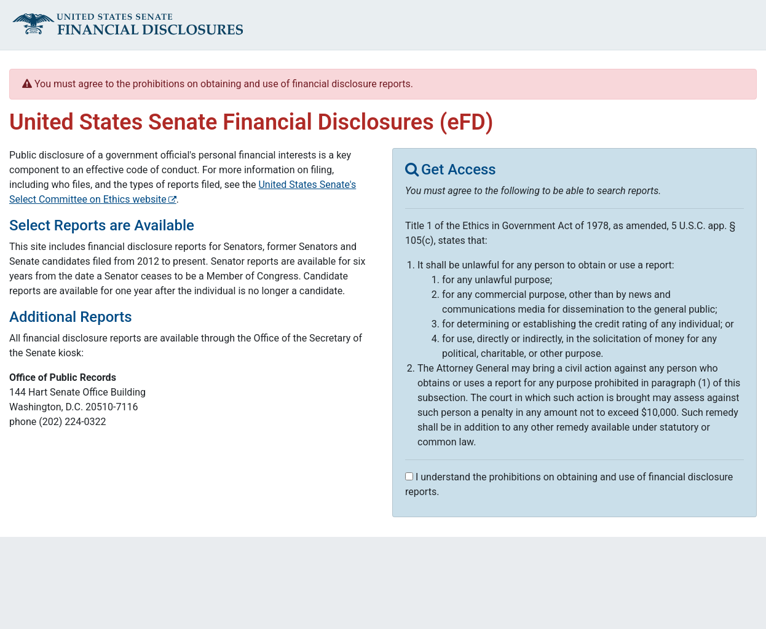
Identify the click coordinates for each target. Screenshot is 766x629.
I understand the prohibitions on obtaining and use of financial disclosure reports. (569, 484)
